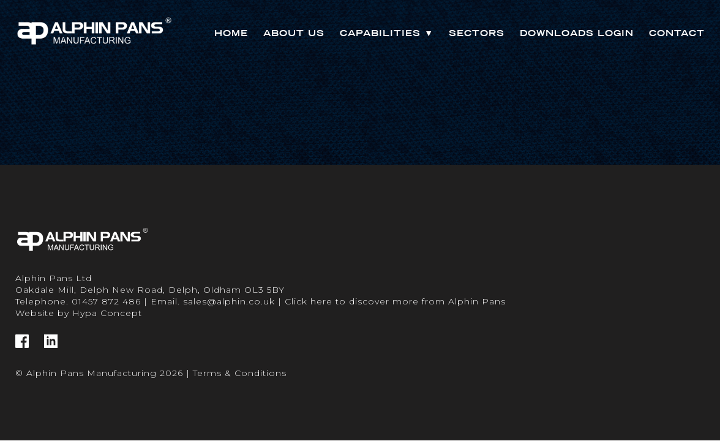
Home (231, 33)
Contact (677, 33)
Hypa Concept (107, 312)
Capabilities (386, 33)
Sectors (476, 33)
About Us (293, 33)
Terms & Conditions (240, 373)
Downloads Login (577, 33)
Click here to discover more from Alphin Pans (395, 301)
